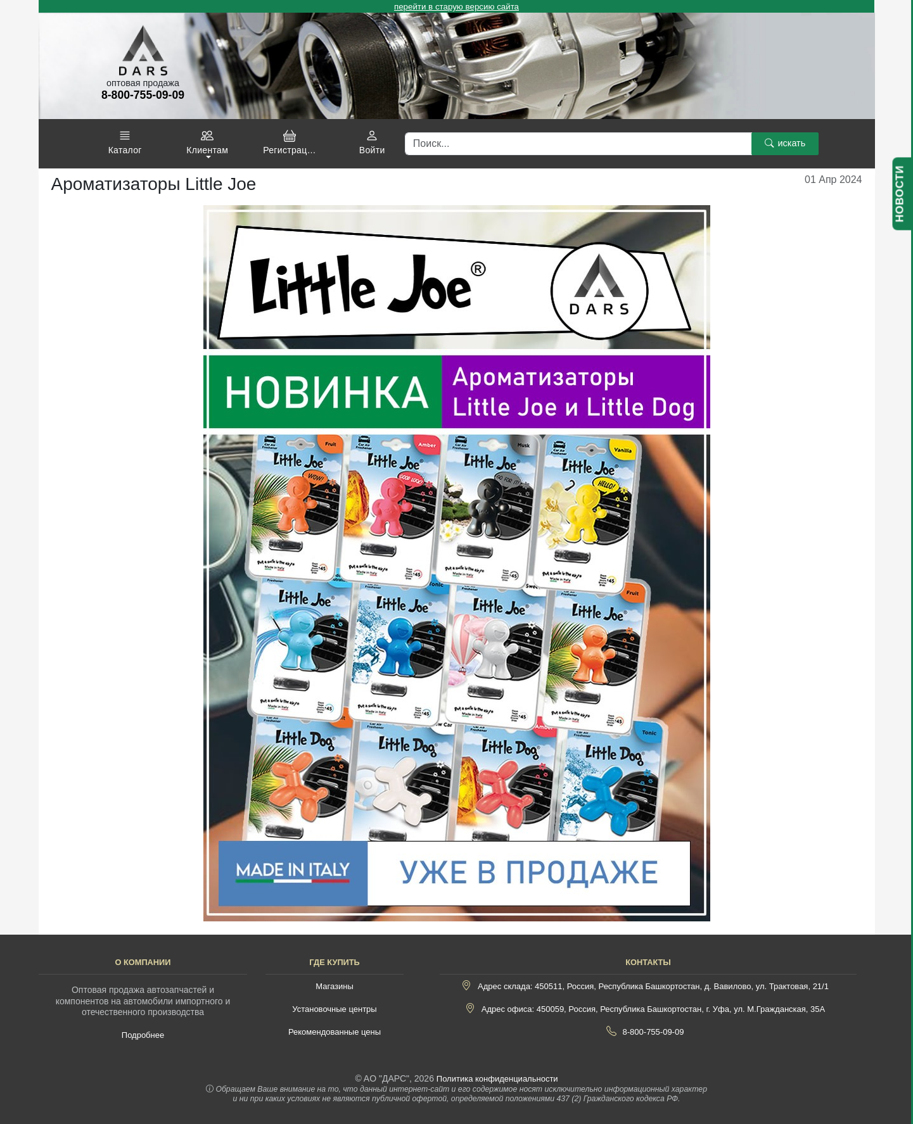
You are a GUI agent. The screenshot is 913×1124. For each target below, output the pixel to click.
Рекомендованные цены (334, 1032)
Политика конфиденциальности (497, 1078)
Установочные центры (334, 1009)
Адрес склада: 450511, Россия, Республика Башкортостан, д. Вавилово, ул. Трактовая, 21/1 (653, 986)
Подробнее (143, 1035)
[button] (124, 142)
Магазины (335, 986)
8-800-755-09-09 (653, 1032)
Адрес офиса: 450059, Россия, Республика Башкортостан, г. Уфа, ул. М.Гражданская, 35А (653, 1009)
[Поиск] (578, 143)
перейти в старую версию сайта (456, 6)
